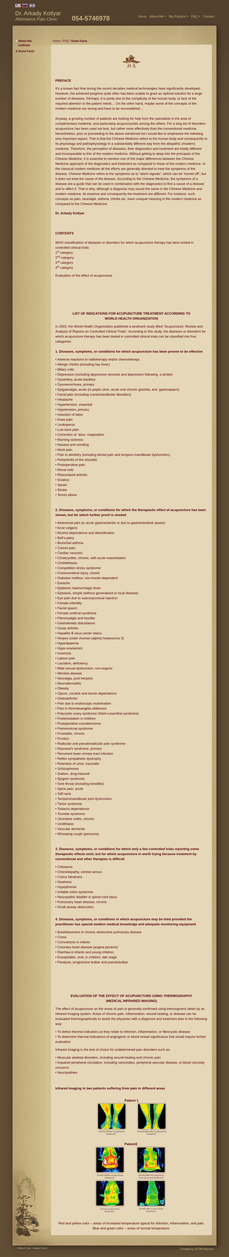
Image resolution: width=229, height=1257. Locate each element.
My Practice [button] (177, 16)
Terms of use (24, 1248)
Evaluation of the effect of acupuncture (83, 275)
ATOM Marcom (204, 1249)
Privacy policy (40, 1248)
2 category (64, 257)
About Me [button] (156, 16)
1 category (64, 252)
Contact (208, 16)
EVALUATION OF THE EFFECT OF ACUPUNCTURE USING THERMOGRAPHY (131, 996)
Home (142, 16)
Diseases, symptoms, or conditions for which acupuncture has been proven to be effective (131, 351)
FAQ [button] (194, 16)
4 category (64, 267)
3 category (64, 262)
